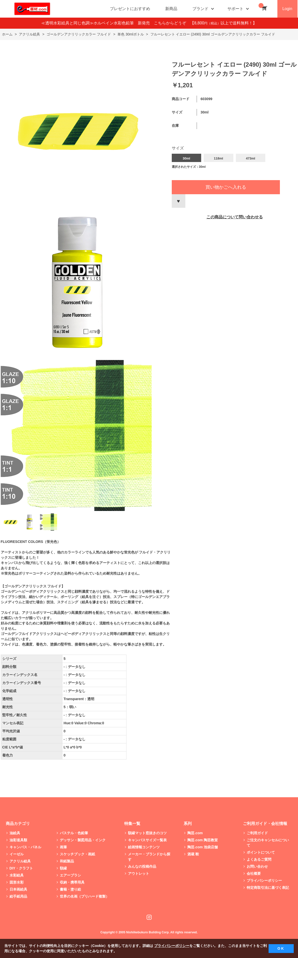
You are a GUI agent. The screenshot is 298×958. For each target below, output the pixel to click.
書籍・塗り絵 (70, 889)
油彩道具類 (18, 840)
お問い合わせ (257, 866)
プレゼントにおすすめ (130, 9)
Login (287, 9)
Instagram (149, 917)
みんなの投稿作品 (142, 866)
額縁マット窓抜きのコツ (147, 833)
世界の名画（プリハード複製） (84, 896)
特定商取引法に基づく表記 (268, 888)
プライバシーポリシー (264, 881)
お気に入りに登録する (178, 201)
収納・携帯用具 (72, 882)
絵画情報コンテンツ (144, 847)
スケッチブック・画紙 (77, 854)
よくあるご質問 (259, 859)
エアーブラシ (70, 875)
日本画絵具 (18, 889)
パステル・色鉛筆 (74, 833)
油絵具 (15, 833)
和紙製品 (67, 861)
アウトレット (138, 873)
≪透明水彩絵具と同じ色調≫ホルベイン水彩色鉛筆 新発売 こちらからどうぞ (115, 23)
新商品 (171, 9)
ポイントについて (261, 852)
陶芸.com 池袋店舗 (202, 847)
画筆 (63, 847)
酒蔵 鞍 (193, 854)
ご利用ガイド (257, 833)
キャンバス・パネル (25, 847)
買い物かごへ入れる (225, 187)
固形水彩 (17, 882)
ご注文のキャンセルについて (268, 842)
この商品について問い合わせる (234, 217)
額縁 (63, 868)
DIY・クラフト (21, 868)
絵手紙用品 (18, 896)
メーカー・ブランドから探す (149, 856)
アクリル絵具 (20, 861)
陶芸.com (195, 833)
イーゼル (17, 854)
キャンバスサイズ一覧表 (147, 840)
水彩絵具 (17, 875)
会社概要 (254, 873)
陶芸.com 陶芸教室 (202, 840)
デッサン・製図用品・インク (83, 840)
